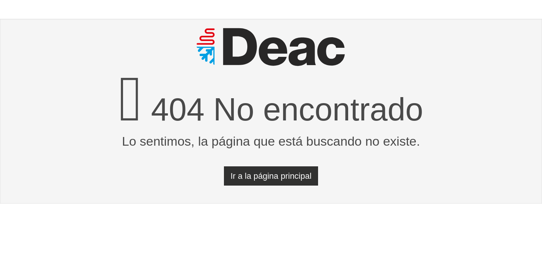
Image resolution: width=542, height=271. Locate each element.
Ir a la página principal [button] (270, 176)
